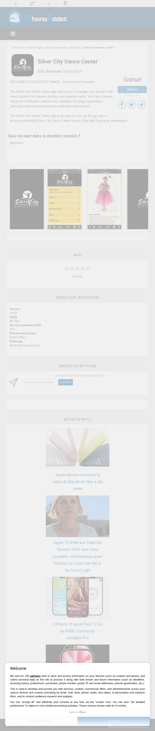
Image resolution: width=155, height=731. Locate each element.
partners (35, 675)
